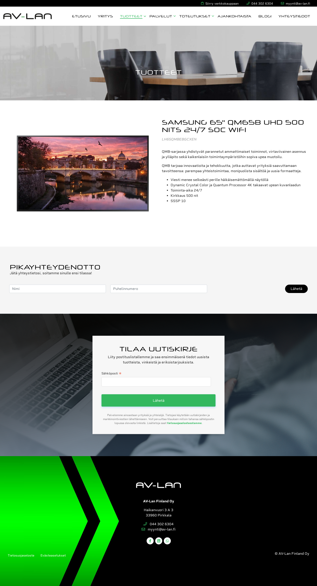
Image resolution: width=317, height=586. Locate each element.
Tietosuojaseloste (21, 555)
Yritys (105, 16)
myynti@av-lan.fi (158, 529)
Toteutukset (194, 16)
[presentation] (245, 288)
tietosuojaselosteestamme (184, 423)
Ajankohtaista (234, 16)
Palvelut (160, 16)
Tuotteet (131, 16)
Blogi (264, 16)
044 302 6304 (158, 524)
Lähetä (296, 289)
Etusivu (81, 16)
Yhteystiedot (294, 16)
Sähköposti (111, 373)
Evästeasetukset (53, 555)
